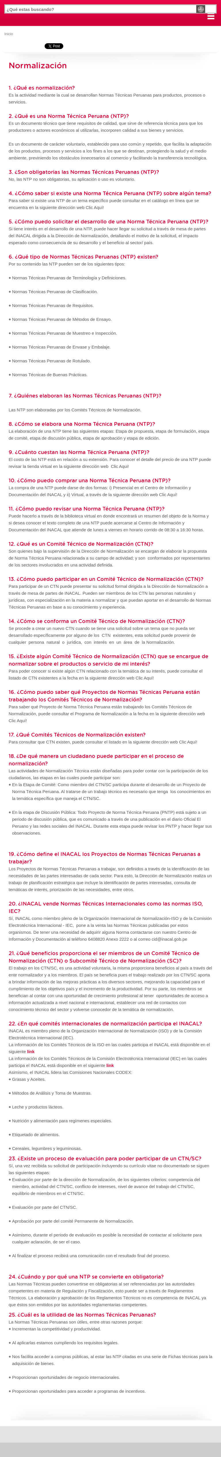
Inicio (8, 34)
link (110, 1065)
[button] (211, 16)
